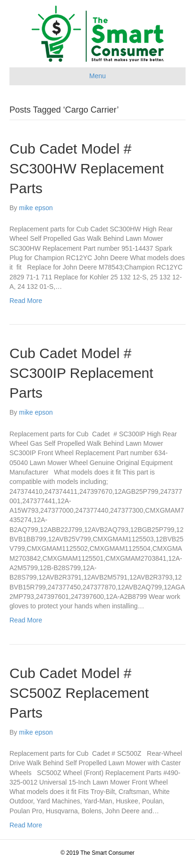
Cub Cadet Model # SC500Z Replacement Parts (79, 692)
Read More (25, 300)
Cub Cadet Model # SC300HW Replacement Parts (86, 168)
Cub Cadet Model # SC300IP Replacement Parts (81, 373)
